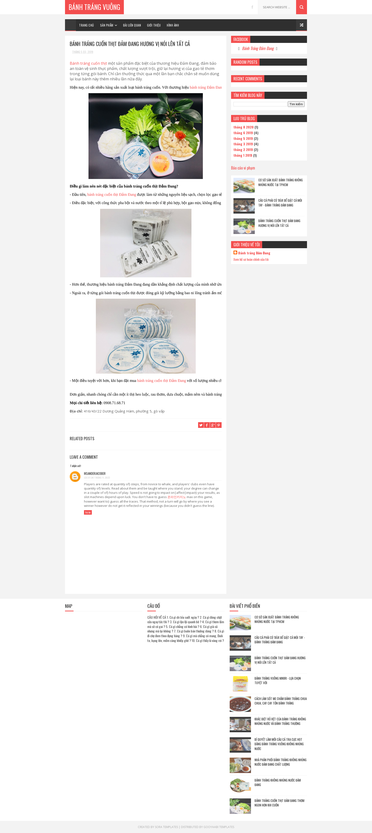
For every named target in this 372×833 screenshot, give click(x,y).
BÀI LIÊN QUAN (132, 25)
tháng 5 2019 (243, 138)
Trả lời (88, 512)
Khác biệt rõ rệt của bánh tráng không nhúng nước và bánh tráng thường (280, 721)
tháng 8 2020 (243, 126)
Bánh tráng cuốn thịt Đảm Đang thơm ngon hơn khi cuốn (279, 803)
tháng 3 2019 (243, 143)
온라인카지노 (176, 497)
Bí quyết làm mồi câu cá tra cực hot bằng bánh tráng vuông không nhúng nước (279, 744)
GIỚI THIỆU (154, 25)
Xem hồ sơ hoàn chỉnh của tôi (251, 259)
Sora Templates (166, 827)
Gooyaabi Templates (219, 827)
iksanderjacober (95, 473)
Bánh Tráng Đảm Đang (258, 48)
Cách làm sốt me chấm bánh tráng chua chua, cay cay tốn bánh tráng (281, 701)
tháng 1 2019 (242, 155)
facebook (252, 7)
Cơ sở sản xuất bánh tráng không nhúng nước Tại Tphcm (280, 182)
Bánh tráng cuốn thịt (88, 63)
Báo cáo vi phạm (243, 168)
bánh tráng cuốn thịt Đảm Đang (111, 194)
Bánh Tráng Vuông (94, 7)
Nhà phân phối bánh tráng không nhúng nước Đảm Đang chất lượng (281, 762)
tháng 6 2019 (243, 132)
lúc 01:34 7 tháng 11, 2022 (97, 477)
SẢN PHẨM (106, 25)
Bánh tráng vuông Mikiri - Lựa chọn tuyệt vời (278, 680)
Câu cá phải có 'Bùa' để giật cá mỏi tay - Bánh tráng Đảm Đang (280, 202)
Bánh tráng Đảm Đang (254, 253)
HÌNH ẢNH (173, 25)
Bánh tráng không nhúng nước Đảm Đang (278, 782)
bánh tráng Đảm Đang (207, 87)
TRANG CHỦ (86, 25)
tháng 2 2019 (243, 149)
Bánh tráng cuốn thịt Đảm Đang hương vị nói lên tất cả (279, 223)
